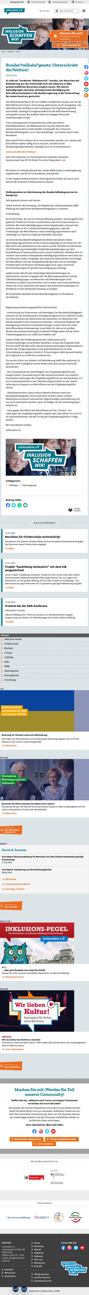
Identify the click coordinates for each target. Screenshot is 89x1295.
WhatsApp (19, 505)
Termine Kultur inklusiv (17, 884)
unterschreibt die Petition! (21, 152)
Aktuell (10, 52)
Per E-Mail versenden (25, 505)
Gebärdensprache (60, 2)
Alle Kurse (10, 879)
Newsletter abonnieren (28, 1139)
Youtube (54, 1131)
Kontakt (46, 11)
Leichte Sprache (38, 2)
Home (3, 52)
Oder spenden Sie (71, 45)
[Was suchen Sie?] (67, 11)
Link (63, 160)
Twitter (48, 1131)
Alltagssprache (17, 2)
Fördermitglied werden (63, 1139)
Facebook (35, 1131)
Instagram (41, 1131)
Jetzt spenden (45, 1144)
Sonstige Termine (14, 889)
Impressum (34, 1291)
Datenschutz (47, 1291)
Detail (18, 52)
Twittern (14, 505)
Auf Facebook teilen (8, 505)
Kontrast (79, 2)
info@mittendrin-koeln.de (13, 1259)
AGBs (57, 1291)
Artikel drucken (77, 509)
